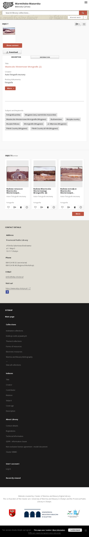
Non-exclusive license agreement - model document (26, 447)
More (78, 214)
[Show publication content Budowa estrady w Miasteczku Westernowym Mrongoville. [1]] (75, 207)
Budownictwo (56, 119)
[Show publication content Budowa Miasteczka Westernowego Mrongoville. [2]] (48, 207)
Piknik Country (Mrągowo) (16, 128)
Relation (9, 395)
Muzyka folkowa (12, 124)
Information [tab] (45, 57)
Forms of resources (14, 346)
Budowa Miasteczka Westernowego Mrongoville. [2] (42, 191)
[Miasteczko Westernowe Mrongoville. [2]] (9, 31)
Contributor (10, 390)
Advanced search (75, 17)
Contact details (12, 426)
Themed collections (14, 341)
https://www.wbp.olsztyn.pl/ (18, 288)
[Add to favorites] (84, 24)
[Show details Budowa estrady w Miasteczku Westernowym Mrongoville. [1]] (80, 207)
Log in (8, 469)
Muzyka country (73, 119)
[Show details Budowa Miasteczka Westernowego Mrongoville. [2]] (53, 207)
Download (11, 52)
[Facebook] (7, 292)
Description (10, 411)
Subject (9, 400)
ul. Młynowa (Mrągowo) (57, 124)
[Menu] (85, 2)
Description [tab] (16, 57)
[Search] (83, 13)
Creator (9, 385)
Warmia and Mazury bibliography (19, 357)
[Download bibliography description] (14, 207)
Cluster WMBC (11, 452)
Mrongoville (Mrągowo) (33, 124)
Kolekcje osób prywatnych (16, 336)
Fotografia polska (13, 115)
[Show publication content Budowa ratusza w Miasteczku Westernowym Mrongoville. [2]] (21, 207)
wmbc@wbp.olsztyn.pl (14, 277)
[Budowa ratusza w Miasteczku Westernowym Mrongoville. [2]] (17, 174)
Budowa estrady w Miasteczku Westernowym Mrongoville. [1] (68, 191)
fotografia (9, 82)
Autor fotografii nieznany (15, 74)
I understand (75, 530)
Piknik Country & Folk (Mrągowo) (45, 128)
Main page (9, 317)
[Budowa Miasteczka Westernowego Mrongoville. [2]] (44, 174)
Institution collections (14, 331)
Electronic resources (14, 352)
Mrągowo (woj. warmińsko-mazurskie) (40, 115)
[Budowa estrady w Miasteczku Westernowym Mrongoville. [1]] (71, 174)
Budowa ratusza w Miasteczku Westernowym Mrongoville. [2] (14, 191)
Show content (12, 45)
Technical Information (14, 436)
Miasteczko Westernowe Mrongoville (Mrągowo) (26, 119)
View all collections (13, 365)
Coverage (10, 406)
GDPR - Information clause (16, 441)
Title (7, 379)
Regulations (10, 431)
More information (59, 530)
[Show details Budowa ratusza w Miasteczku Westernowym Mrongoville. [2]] (26, 207)
